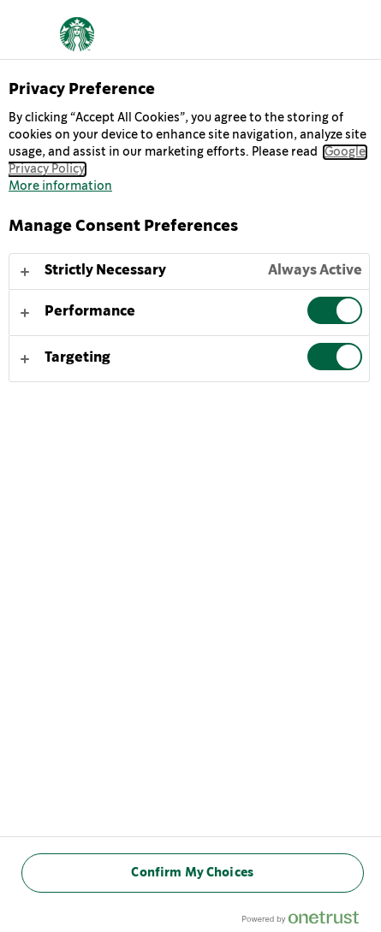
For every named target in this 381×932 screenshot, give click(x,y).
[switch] (334, 310)
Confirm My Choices (192, 872)
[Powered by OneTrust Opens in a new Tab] (307, 921)
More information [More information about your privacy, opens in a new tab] (60, 186)
